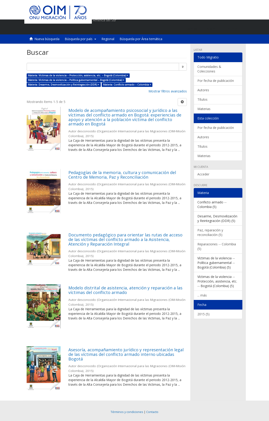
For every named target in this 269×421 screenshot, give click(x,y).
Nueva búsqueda (46, 39)
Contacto (152, 412)
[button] (213, 28)
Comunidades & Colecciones (209, 68)
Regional (107, 39)
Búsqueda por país (80, 39)
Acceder (203, 174)
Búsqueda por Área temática (141, 39)
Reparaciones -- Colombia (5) (216, 246)
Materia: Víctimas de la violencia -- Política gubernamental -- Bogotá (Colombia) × (76, 80)
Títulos (202, 99)
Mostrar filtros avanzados (168, 91)
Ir (183, 66)
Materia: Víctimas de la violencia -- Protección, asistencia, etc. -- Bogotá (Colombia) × (78, 75)
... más (202, 295)
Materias (203, 109)
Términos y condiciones (127, 412)
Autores (203, 90)
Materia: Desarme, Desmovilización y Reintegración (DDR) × (63, 84)
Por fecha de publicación (215, 80)
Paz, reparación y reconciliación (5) (210, 232)
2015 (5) (203, 314)
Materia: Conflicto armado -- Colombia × (127, 84)
